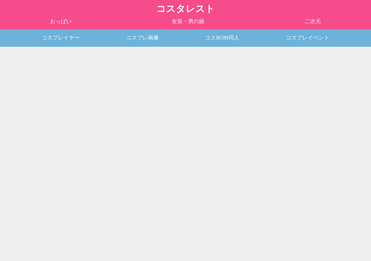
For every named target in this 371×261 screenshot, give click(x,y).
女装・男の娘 (188, 21)
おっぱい (61, 21)
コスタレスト (185, 9)
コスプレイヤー (61, 38)
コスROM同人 (222, 38)
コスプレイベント (307, 38)
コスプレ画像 (142, 38)
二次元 (313, 21)
